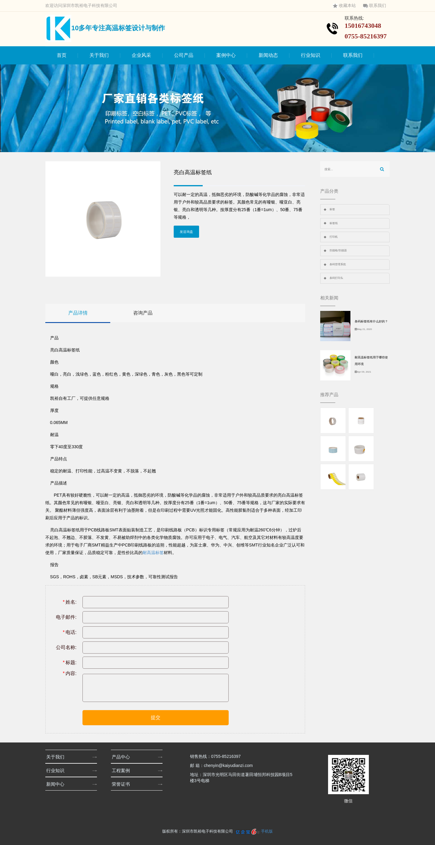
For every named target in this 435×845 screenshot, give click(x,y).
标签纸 (334, 223)
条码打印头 (336, 277)
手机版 (267, 831)
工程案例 (123, 770)
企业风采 (141, 55)
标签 (332, 209)
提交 (155, 717)
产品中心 (123, 756)
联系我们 (374, 5)
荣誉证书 (123, 784)
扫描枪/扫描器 (338, 250)
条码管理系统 (338, 264)
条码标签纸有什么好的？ (371, 321)
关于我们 (99, 55)
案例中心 (226, 55)
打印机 (334, 236)
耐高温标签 (153, 552)
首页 (61, 55)
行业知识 (310, 55)
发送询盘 (186, 231)
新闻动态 (268, 55)
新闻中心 (57, 784)
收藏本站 (344, 5)
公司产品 (183, 55)
